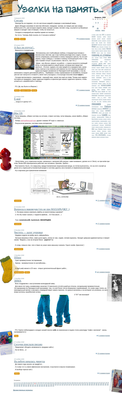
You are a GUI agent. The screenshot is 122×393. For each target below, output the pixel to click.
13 (29, 382)
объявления (94, 85)
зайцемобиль (97, 65)
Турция (93, 127)
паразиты (100, 87)
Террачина (102, 125)
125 (44, 384)
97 (77, 383)
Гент (105, 52)
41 (77, 382)
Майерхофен (98, 73)
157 (21, 386)
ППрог (17, 257)
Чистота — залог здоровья (28, 232)
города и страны (101, 55)
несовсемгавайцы (107, 79)
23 (46, 382)
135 (67, 384)
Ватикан (93, 50)
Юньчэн (106, 137)
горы (93, 57)
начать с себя (107, 77)
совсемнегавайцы (103, 121)
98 (79, 383)
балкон (93, 42)
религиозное (99, 108)
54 (99, 382)
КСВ (100, 71)
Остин (93, 87)
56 (103, 382)
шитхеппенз (102, 137)
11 (26, 382)
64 (21, 383)
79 (46, 383)
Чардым (105, 133)
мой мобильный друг (28, 121)
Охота (96, 87)
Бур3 (110, 46)
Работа (107, 106)
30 (58, 382)
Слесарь (18, 20)
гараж (102, 52)
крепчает (93, 71)
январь (97, 30)
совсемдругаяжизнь (96, 121)
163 (35, 386)
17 (36, 382)
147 (94, 384)
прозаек (96, 103)
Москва (93, 77)
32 (62, 382)
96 (75, 383)
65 (23, 383)
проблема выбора (107, 101)
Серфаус (109, 119)
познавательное (107, 93)
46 (86, 382)
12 (28, 382)
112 (15, 384)
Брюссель (102, 46)
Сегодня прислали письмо (28, 344)
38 (72, 382)
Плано (109, 91)
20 (41, 382)
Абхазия (109, 36)
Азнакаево (109, 38)
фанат (96, 129)
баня (97, 42)
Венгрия (97, 50)
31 (60, 382)
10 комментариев (83, 105)
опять (99, 85)
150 (101, 384)
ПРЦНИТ (109, 104)
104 (92, 383)
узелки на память (99, 127)
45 (84, 382)
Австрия (103, 38)
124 (42, 384)
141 (80, 384)
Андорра (99, 40)
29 (57, 382)
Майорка (104, 73)
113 (17, 384)
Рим (110, 108)
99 (80, 383)
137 (71, 384)
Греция (101, 57)
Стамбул (96, 123)
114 (19, 384)
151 (103, 384)
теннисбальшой (95, 125)
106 (96, 383)
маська (102, 75)
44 (82, 382)
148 (96, 384)
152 (105, 384)
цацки (101, 133)
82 (52, 383)
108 (101, 383)
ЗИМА (17, 280)
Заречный (105, 65)
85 (57, 383)
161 (30, 386)
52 (96, 382)
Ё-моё (17, 98)
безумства (100, 44)
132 (60, 384)
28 (55, 382)
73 (36, 383)
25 (98, 28)
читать (93, 135)
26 (52, 382)
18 (38, 382)
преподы (100, 99)
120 (33, 384)
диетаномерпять (107, 59)
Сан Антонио (105, 112)
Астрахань (109, 40)
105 (94, 383)
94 (72, 383)
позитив (101, 93)
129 (53, 384)
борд (94, 46)
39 (74, 382)
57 (104, 382)
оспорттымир (106, 85)
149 (99, 384)
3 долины (94, 34)
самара (100, 112)
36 (69, 382)
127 (49, 384)
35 (67, 382)
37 (70, 382)
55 (101, 382)
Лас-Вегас (107, 71)
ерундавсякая (94, 63)
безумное (109, 42)
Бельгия (104, 44)
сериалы (105, 119)
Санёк (104, 115)
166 (42, 386)
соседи (109, 121)
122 (37, 384)
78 (45, 383)
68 (28, 383)
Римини (93, 110)
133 (62, 384)
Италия (102, 67)
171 (53, 386)
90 (65, 383)
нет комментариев (103, 272)
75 (40, 383)
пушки (101, 106)
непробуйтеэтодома (95, 79)
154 (15, 386)
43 (80, 382)
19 (40, 382)
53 (97, 382)
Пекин (98, 89)
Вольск (98, 52)
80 (48, 383)
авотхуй (98, 38)
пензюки (103, 89)
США (110, 123)
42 (79, 382)
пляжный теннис (95, 93)
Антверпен (104, 40)
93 (70, 383)
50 (92, 382)
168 (46, 386)
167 (44, 386)
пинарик (99, 91)
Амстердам (94, 40)
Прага (109, 97)
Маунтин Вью (108, 75)
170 (51, 386)
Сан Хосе (99, 115)
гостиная (96, 57)
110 (105, 383)
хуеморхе (97, 133)
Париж (109, 87)
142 (83, 384)
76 (41, 383)
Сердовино (100, 119)
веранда (105, 50)
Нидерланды (102, 81)
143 (85, 384)
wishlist (104, 36)
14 (31, 382)
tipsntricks (99, 36)
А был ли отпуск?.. (24, 47)
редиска (94, 108)
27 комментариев (104, 224)
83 (53, 383)
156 (19, 386)
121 (35, 384)
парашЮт (105, 87)
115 (21, 384)
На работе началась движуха (29, 361)
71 (33, 383)
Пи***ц (94, 91)
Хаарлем (109, 129)
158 (24, 386)
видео (94, 52)
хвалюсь (99, 131)
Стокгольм (101, 123)
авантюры (94, 38)
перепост (109, 89)
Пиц (107, 91)
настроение (98, 77)
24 (48, 382)
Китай (99, 69)
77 (43, 383)
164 (37, 386)
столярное (106, 123)
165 (40, 386)
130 (55, 384)
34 (65, 382)
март (103, 30)
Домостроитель (95, 61)
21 (43, 382)
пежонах (93, 89)
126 (46, 384)
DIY (103, 34)
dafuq (100, 34)
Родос (97, 110)
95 (74, 383)
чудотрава (109, 135)
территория (108, 125)
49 (91, 382)
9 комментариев (104, 249)
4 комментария (104, 373)
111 (108, 383)
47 (87, 382)
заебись (109, 63)
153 (108, 384)
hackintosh (108, 34)
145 (89, 384)
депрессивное (95, 59)
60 (14, 383)
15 (33, 382)
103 (90, 383)
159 (26, 386)
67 (26, 383)
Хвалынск (94, 131)
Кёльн (96, 69)
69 (29, 383)
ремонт (106, 108)
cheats (97, 34)
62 (17, 383)
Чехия (109, 133)
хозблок (109, 131)
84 (55, 383)
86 (58, 383)
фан (93, 129)
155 (17, 386)
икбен (109, 65)
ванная (104, 48)
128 (51, 384)
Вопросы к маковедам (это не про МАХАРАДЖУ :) (42, 209)
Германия (109, 52)
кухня (103, 71)
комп (102, 69)
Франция (100, 129)
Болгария (109, 44)
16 (93, 26)
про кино (94, 101)
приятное (109, 99)
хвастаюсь (104, 131)
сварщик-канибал (100, 117)
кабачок (107, 67)
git (105, 34)
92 (69, 383)
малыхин (98, 75)
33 (63, 382)
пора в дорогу (102, 97)
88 (62, 383)
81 (50, 383)
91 (67, 383)
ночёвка (104, 83)
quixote (94, 36)
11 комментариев (104, 200)
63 (19, 383)
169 (49, 386)
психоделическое (95, 106)
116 (24, 384)
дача (109, 57)
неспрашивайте (95, 81)
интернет (94, 67)
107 (99, 383)
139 (76, 384)
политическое (101, 95)
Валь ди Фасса (98, 48)
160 (28, 386)
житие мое (102, 63)
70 (31, 383)
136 (69, 384)
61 (16, 383)
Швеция (98, 137)
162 (33, 386)
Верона (109, 50)
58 (106, 382)
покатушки (94, 95)
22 (45, 382)
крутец (97, 71)
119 (30, 384)
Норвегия (100, 83)
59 (108, 382)
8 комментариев (84, 39)
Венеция (101, 50)
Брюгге (97, 46)
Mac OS (18, 113)
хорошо (93, 133)
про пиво (99, 101)
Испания (98, 67)
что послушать (100, 135)
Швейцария (94, 137)
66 (24, 383)
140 (78, 384)
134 (64, 384)
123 (40, 384)
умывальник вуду (107, 127)
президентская (95, 99)
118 (28, 384)
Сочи (93, 123)
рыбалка (102, 110)
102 (87, 383)
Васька (108, 48)
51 (94, 382)
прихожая (105, 99)
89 (63, 383)
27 (53, 382)
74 (38, 383)
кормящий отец (107, 69)
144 (87, 384)
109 (103, 383)
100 (83, 383)
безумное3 (94, 44)
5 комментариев (84, 90)
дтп (110, 61)
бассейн (100, 42)
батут (105, 42)
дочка (101, 61)
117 (26, 384)
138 (74, 384)
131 (58, 384)
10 (24, 382)
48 (89, 382)
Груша (105, 57)
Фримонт (105, 129)
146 (92, 384)
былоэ (93, 48)
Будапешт (106, 46)
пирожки (103, 91)
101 (85, 383)
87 (60, 383)
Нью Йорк (109, 83)
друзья (105, 61)
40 (75, 382)
